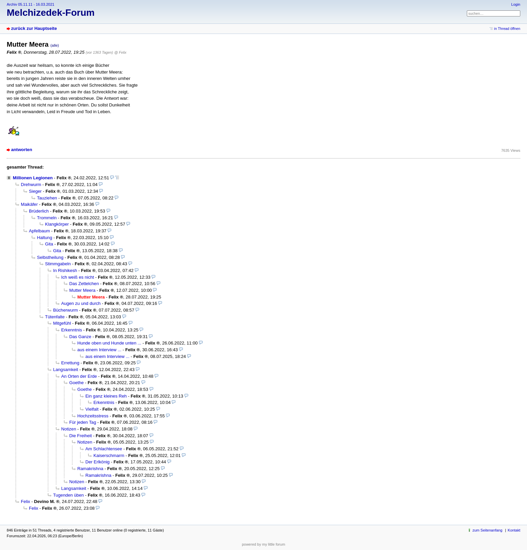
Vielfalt (91, 409)
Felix (25, 501)
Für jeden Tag (82, 422)
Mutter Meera (82, 290)
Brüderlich (39, 211)
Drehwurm (31, 184)
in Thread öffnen (507, 29)
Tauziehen (47, 197)
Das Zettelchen (84, 283)
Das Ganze (80, 336)
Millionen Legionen (33, 177)
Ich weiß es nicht (77, 277)
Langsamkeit (65, 369)
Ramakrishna (90, 468)
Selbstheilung (50, 257)
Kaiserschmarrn (108, 455)
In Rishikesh (65, 270)
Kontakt (514, 530)
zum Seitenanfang (487, 530)
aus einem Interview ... (99, 349)
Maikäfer (29, 204)
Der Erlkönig (97, 461)
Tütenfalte (55, 316)
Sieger (35, 191)
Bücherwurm (65, 310)
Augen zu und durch (80, 303)
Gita (49, 243)
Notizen (68, 428)
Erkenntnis (71, 329)
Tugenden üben (68, 495)
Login (515, 4)
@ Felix (120, 52)
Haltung (44, 237)
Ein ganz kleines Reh (106, 396)
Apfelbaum (39, 230)
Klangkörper (57, 224)
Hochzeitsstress (93, 415)
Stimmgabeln (58, 263)
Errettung (70, 362)
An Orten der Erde (79, 376)
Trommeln (47, 217)
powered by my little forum (263, 544)
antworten (21, 149)
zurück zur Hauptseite (34, 28)
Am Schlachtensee (103, 448)
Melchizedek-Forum (50, 12)
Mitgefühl (62, 323)
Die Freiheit (80, 435)
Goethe (76, 382)
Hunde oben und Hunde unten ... (109, 343)
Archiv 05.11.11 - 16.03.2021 (30, 4)
